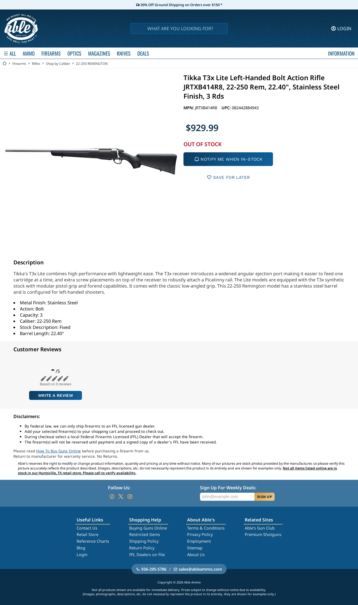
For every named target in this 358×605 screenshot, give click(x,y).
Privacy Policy (200, 534)
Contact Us (87, 528)
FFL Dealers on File (147, 554)
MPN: (189, 107)
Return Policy (141, 548)
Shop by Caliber (58, 63)
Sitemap (194, 548)
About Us (196, 554)
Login (82, 554)
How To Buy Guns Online (58, 451)
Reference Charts (93, 541)
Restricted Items (144, 534)
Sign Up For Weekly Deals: (228, 488)
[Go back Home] (4, 63)
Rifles (36, 63)
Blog (81, 548)
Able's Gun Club (260, 528)
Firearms (19, 63)
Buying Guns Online (148, 528)
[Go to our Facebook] (112, 496)
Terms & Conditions (206, 528)
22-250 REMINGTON (92, 63)
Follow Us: (119, 488)
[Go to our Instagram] (130, 496)
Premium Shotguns (263, 534)
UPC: (227, 107)
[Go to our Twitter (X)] (121, 496)
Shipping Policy (144, 541)
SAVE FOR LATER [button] (228, 177)
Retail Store (87, 534)
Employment (199, 541)
